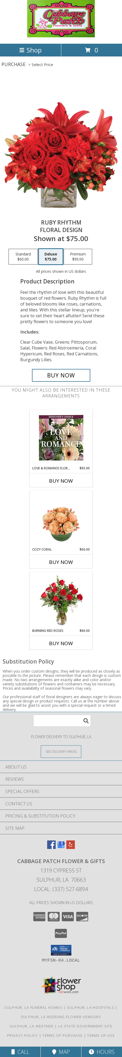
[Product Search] (62, 721)
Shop (30, 50)
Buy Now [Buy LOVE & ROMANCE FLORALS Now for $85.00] (61, 480)
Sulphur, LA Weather (32, 1026)
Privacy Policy (22, 1035)
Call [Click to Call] (20, 1051)
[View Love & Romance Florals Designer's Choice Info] (61, 438)
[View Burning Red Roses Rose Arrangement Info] (61, 600)
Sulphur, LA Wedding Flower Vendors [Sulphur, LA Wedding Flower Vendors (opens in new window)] (61, 1016)
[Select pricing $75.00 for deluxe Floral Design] (51, 257)
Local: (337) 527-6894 (61, 889)
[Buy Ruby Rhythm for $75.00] (61, 375)
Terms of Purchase (62, 1035)
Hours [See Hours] (102, 1051)
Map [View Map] (61, 1051)
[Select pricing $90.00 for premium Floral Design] (78, 257)
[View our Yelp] (70, 847)
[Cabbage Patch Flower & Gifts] (61, 35)
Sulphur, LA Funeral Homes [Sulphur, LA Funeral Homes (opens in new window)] (33, 1007)
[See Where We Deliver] (61, 751)
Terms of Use (101, 1035)
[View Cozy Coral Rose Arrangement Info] (61, 519)
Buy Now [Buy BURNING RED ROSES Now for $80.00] (61, 643)
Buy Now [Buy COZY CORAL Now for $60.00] (61, 562)
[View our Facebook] (51, 847)
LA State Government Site (85, 1026)
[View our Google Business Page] (61, 847)
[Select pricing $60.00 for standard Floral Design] (23, 257)
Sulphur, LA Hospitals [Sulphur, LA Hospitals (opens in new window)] (90, 1007)
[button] (61, 950)
